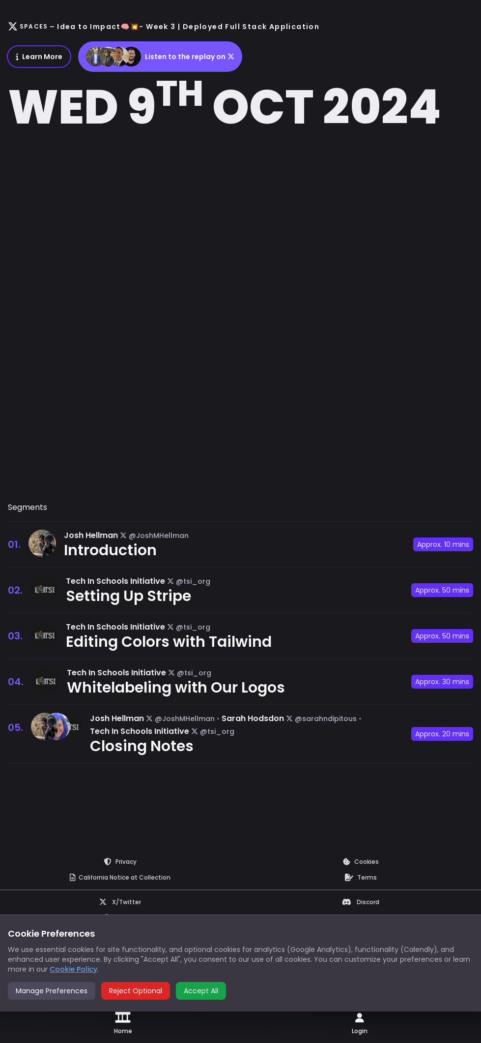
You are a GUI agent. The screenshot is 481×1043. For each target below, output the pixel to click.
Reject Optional (135, 991)
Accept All (201, 991)
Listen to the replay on (160, 56)
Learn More (39, 57)
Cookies (361, 861)
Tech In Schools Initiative (115, 581)
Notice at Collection (120, 877)
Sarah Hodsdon (253, 718)
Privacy (120, 861)
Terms (361, 877)
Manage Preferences (51, 991)
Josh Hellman (91, 535)
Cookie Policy (73, 969)
